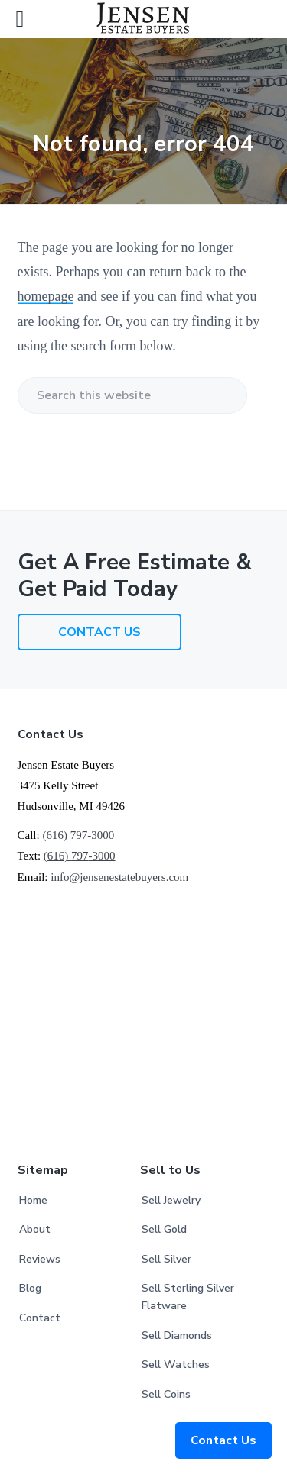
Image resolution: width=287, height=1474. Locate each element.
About (35, 1229)
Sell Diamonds (177, 1335)
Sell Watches (176, 1364)
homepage (46, 296)
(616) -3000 (80, 856)
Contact (39, 1318)
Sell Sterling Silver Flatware (188, 1297)
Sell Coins (166, 1394)
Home (33, 1200)
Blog (30, 1288)
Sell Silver (166, 1259)
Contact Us (223, 1440)
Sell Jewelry (171, 1200)
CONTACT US (99, 632)
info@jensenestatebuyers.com (119, 877)
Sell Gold (164, 1229)
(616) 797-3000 (78, 835)
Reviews (39, 1259)
